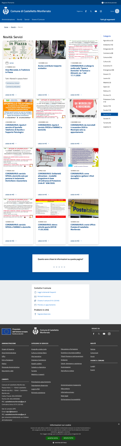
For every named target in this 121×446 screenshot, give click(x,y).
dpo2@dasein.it (11, 411)
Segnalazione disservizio (39, 385)
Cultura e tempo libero (39, 353)
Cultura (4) (107, 61)
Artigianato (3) (108, 49)
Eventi (92, 370)
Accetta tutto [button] (53, 438)
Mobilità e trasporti (37, 374)
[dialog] (60, 434)
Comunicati (94, 353)
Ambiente (64, 360)
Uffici (3, 356)
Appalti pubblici (36, 363)
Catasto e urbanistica (38, 367)
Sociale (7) (106, 118)
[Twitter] (89, 11)
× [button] (119, 424)
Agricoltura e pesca (67, 370)
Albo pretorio (65, 388)
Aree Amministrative (9, 353)
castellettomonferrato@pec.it (15, 401)
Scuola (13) (107, 110)
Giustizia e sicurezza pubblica (71, 352)
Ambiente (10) (108, 45)
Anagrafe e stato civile (39, 349)
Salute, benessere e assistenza (71, 363)
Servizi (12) (107, 114)
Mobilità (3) (107, 82)
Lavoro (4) (106, 78)
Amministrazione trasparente (71, 385)
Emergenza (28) (108, 70)
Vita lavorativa (36, 356)
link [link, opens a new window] (80, 434)
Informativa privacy (67, 392)
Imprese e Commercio (38, 360)
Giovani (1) (107, 74)
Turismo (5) (107, 123)
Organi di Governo (8, 349)
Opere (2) (106, 87)
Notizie (9, 63)
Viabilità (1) (107, 127)
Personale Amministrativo (10, 367)
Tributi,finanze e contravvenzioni (72, 356)
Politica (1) (106, 91)
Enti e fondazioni (7, 360)
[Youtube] (94, 11)
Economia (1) (107, 66)
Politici (4, 363)
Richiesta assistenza (38, 392)
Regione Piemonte (8, 2)
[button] (60, 443)
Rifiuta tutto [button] (68, 438)
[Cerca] (116, 11)
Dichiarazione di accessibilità (70, 399)
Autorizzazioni (66, 367)
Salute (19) (107, 106)
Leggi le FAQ (35, 389)
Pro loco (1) (107, 95)
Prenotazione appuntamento (41, 382)
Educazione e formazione (69, 349)
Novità (13, 27)
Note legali (64, 396)
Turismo (34, 371)
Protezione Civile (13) (109, 100)
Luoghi (92, 366)
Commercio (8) (108, 53)
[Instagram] (99, 11)
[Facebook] (84, 11)
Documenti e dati (7, 371)
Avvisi (92, 356)
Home (6, 27)
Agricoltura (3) (108, 40)
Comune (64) (107, 57)
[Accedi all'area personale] (109, 2)
